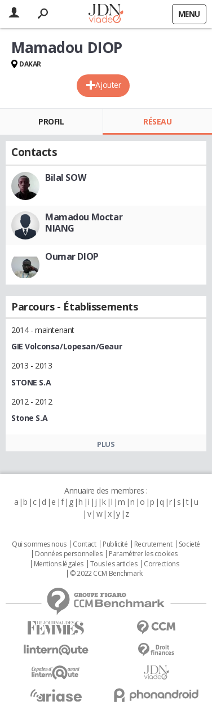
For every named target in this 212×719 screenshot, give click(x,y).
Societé (189, 544)
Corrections (161, 564)
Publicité (115, 544)
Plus (105, 444)
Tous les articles (114, 564)
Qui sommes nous (39, 544)
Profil (51, 121)
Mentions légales (58, 564)
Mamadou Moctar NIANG (83, 222)
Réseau (157, 121)
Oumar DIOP (72, 256)
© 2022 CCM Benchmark (106, 574)
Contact (84, 544)
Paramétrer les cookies (143, 554)
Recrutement (153, 544)
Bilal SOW (65, 177)
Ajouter (108, 84)
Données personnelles (69, 554)
